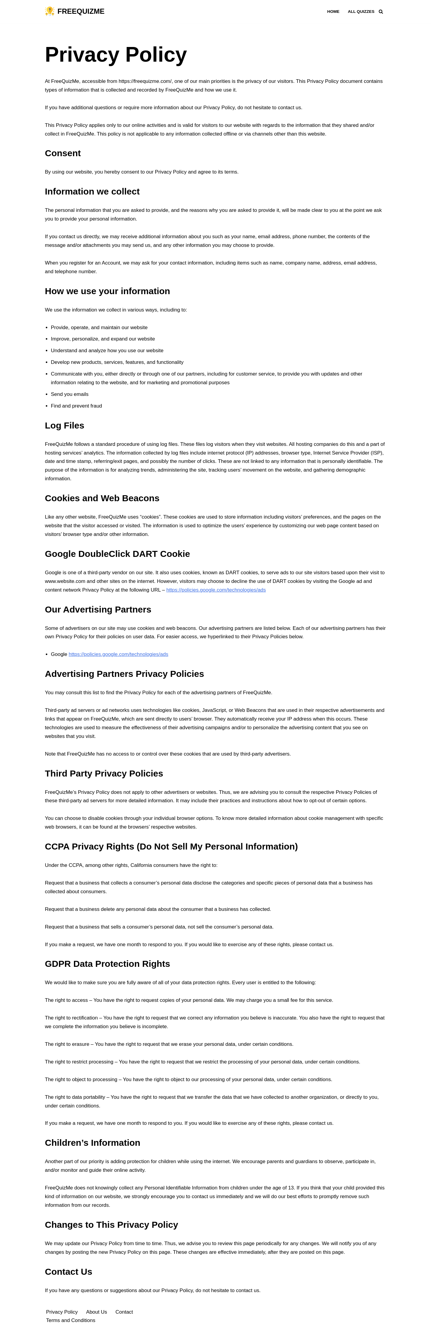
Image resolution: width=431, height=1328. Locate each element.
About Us (96, 1312)
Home (333, 11)
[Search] (381, 11)
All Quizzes (361, 11)
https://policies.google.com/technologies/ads (216, 590)
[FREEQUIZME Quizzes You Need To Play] (74, 11)
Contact (124, 1312)
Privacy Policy (62, 1312)
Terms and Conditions (70, 1320)
